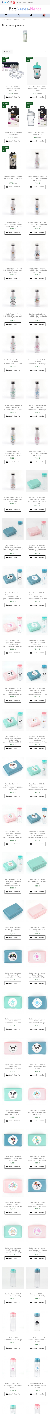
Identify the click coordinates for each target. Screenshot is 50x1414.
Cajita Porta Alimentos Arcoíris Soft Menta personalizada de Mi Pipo (13, 1250)
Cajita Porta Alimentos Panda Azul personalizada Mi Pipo (37, 1067)
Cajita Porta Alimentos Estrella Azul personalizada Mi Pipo (37, 1021)
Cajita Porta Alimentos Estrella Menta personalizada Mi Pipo (13, 1021)
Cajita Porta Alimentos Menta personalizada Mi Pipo (37, 881)
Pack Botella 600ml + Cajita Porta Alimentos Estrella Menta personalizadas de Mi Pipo (37, 643)
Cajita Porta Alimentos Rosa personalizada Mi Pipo (37, 929)
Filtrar (7, 51)
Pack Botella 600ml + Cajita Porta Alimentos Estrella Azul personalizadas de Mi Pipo (37, 596)
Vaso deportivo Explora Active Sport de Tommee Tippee (37, 89)
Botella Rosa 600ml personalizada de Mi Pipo (13, 1339)
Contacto (30, 2)
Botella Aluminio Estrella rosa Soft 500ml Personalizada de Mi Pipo (37, 362)
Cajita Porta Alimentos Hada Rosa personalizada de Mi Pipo (37, 1112)
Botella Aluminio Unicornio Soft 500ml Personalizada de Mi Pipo (37, 178)
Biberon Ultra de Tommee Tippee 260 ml (37, 133)
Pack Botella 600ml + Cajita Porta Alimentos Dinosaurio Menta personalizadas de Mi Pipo (37, 787)
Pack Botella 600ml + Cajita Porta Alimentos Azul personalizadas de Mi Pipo (13, 548)
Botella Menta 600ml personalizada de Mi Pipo (13, 1295)
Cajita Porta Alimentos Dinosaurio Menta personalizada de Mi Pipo (37, 1158)
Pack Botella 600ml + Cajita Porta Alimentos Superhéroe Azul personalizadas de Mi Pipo (37, 834)
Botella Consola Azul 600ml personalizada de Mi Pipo (37, 1340)
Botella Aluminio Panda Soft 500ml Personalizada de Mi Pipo (13, 316)
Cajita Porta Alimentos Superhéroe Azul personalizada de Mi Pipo (37, 1204)
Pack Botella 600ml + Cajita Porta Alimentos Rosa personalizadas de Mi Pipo (37, 548)
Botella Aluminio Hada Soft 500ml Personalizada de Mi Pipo (37, 316)
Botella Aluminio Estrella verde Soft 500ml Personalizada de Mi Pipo (13, 407)
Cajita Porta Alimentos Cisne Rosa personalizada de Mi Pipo (37, 1250)
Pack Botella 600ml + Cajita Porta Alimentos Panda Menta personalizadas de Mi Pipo (13, 739)
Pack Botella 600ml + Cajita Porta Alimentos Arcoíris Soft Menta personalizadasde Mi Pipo (12, 882)
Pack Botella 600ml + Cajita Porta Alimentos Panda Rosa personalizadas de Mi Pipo (13, 691)
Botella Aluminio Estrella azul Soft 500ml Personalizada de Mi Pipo (37, 407)
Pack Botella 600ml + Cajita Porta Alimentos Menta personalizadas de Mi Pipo (37, 500)
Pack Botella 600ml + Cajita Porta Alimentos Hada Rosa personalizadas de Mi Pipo (37, 739)
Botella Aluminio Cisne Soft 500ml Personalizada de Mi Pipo (37, 453)
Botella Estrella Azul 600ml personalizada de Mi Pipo (37, 1385)
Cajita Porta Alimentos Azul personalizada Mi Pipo (13, 929)
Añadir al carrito (13, 97)
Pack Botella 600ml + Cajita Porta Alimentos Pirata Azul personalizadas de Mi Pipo (13, 787)
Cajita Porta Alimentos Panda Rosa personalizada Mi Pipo (13, 1067)
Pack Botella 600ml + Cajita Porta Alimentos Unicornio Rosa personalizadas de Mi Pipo (13, 834)
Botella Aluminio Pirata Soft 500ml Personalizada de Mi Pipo (37, 270)
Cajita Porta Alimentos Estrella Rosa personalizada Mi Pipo (37, 975)
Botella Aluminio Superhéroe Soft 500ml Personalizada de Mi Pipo (13, 224)
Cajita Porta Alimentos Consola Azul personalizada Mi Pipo (13, 975)
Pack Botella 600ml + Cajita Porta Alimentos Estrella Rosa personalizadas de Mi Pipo (13, 643)
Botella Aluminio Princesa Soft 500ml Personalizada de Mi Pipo (13, 270)
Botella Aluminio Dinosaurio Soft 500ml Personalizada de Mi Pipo (13, 453)
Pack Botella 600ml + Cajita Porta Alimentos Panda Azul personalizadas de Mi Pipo (37, 691)
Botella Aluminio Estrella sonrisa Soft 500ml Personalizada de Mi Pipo (13, 362)
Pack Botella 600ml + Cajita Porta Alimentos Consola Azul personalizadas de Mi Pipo (13, 596)
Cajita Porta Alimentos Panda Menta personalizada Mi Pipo (13, 1112)
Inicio (19, 2)
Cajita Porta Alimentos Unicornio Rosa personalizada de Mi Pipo (13, 1204)
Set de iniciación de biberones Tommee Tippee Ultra (13, 89)
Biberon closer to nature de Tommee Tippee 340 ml (13, 178)
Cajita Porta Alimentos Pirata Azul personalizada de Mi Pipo (13, 1158)
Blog (24, 2)
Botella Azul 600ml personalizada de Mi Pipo (37, 1295)
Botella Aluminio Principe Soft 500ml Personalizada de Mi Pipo (37, 224)
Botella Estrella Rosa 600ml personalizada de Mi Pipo (13, 1385)
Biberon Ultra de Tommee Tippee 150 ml (13, 133)
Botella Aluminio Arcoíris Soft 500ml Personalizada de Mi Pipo (13, 499)
